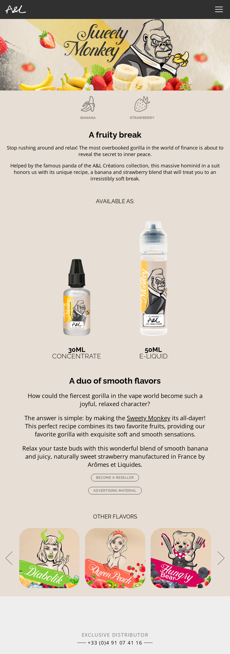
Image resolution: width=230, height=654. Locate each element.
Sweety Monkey (148, 418)
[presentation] (8, 558)
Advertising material (115, 491)
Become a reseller (115, 478)
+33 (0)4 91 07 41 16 (115, 642)
